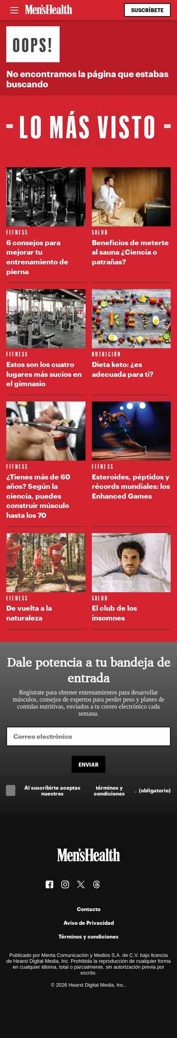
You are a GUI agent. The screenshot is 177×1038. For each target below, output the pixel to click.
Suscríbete (147, 10)
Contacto (88, 909)
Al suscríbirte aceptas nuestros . (97, 790)
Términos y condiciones (88, 936)
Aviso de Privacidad (89, 923)
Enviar (88, 764)
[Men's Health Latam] (48, 10)
